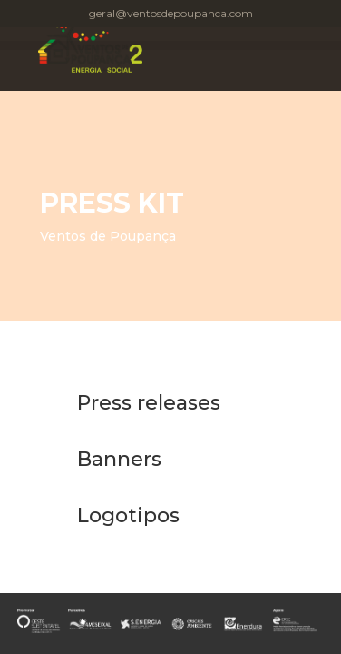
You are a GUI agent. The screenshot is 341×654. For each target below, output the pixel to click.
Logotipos (128, 515)
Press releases (148, 403)
